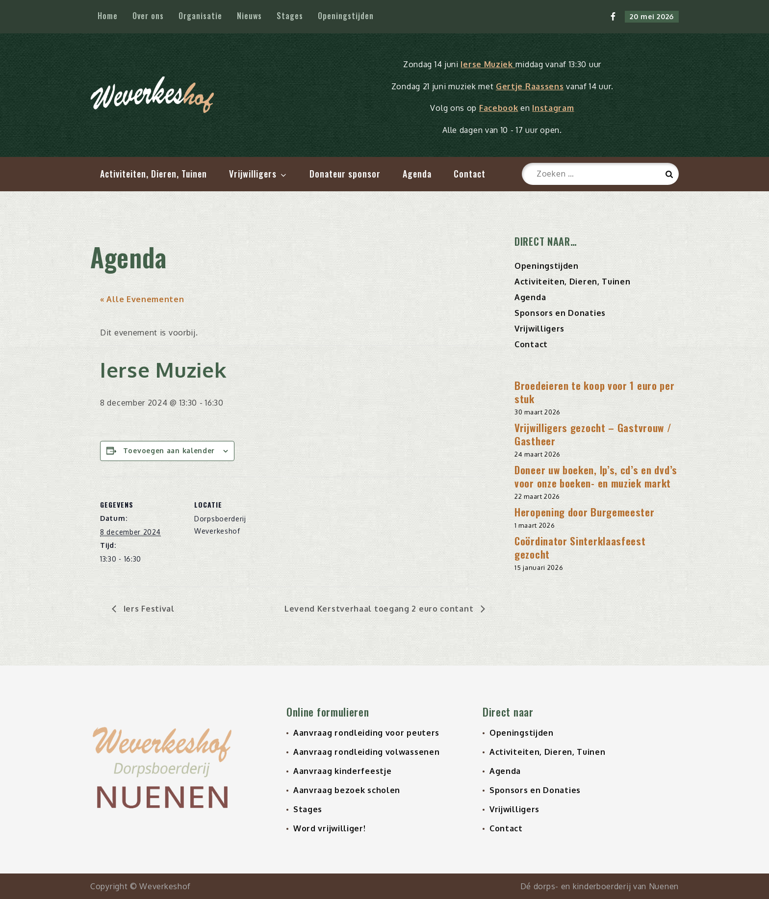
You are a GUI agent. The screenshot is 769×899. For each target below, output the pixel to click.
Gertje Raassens (530, 86)
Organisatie (200, 16)
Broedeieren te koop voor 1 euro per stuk (594, 392)
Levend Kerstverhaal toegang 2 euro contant (380, 609)
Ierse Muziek (488, 64)
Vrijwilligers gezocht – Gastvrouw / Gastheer (593, 434)
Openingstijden (346, 16)
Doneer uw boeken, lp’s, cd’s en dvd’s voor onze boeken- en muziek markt (595, 476)
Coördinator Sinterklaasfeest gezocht (580, 548)
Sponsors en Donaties (560, 313)
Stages (290, 16)
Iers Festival (148, 609)
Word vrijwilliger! (329, 828)
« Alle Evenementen (142, 300)
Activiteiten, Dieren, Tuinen (153, 173)
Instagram (553, 108)
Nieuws (249, 16)
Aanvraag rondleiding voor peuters (366, 733)
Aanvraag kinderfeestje (342, 771)
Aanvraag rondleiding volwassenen (366, 752)
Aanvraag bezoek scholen (346, 790)
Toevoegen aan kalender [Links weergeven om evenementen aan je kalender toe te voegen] (169, 451)
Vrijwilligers (258, 173)
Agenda (417, 173)
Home (108, 16)
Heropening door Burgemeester (584, 512)
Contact (470, 173)
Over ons (148, 16)
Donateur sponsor (345, 173)
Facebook (498, 108)
